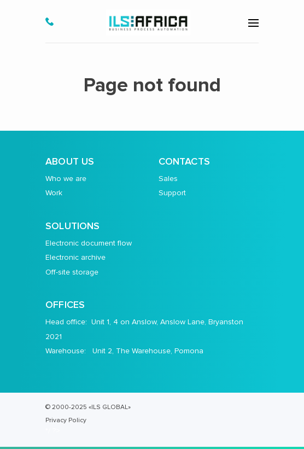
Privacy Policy (65, 419)
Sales (168, 178)
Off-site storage (71, 272)
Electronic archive (75, 257)
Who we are (65, 178)
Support (172, 193)
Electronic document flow (88, 243)
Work (53, 193)
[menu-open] (253, 23)
